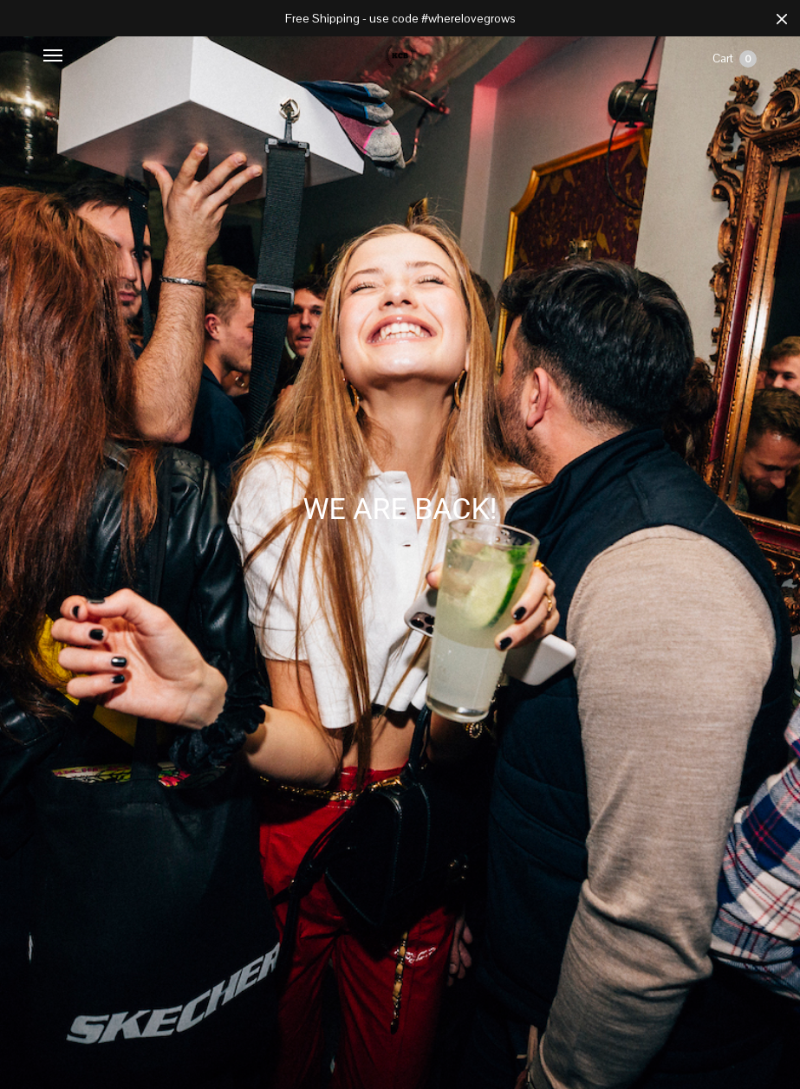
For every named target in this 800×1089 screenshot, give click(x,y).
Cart (734, 59)
